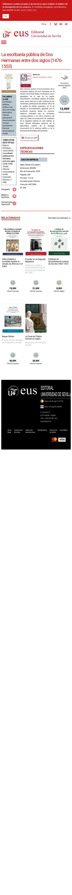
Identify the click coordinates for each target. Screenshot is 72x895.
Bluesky (56, 24)
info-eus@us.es (45, 421)
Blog (44, 24)
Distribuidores (42, 430)
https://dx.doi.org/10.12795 (53, 401)
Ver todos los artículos (58, 218)
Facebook (50, 24)
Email (66, 24)
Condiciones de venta (18, 431)
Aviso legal (9, 431)
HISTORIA (32, 184)
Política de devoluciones (30, 431)
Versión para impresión (6, 203)
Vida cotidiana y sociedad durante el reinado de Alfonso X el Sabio (12, 263)
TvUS (61, 24)
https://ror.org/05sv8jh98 (53, 407)
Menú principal (3, 42)
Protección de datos (53, 431)
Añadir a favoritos (5, 196)
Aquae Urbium (8, 336)
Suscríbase (64, 430)
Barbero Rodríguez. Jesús (42, 77)
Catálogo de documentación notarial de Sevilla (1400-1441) (58, 261)
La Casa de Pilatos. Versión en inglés (33, 337)
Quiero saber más (28, 10)
